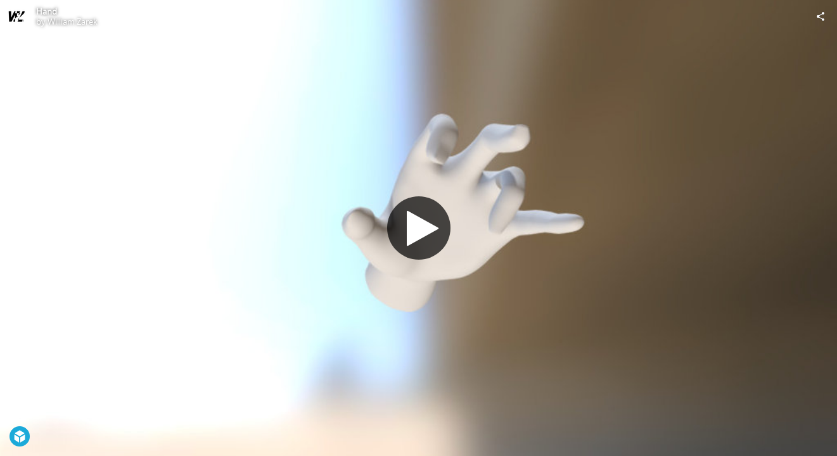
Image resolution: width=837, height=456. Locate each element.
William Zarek (73, 21)
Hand (46, 11)
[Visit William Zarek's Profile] (16, 16)
